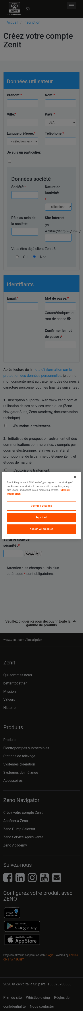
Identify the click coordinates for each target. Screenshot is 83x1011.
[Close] (75, 477)
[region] (41, 505)
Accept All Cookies (41, 528)
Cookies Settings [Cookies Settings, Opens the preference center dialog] (41, 505)
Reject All (41, 517)
